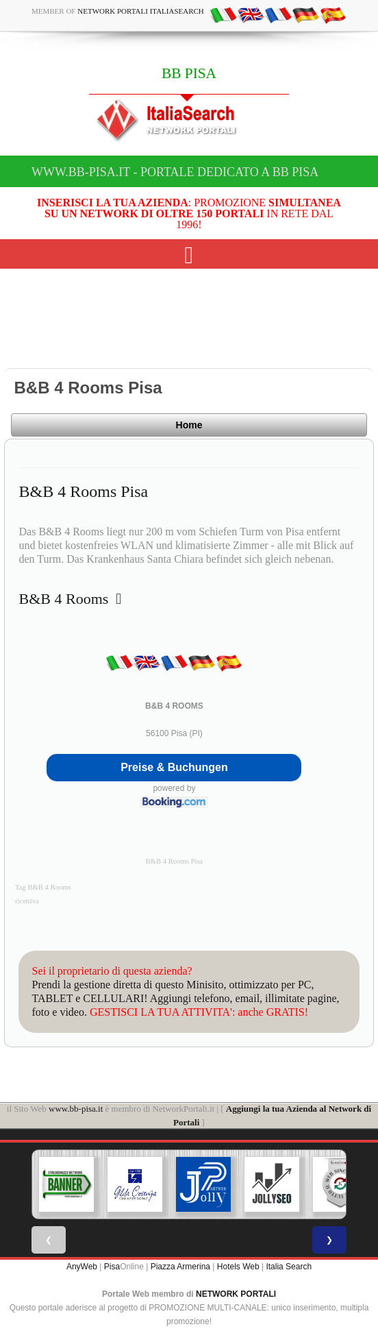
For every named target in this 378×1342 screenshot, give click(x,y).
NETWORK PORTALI (236, 1294)
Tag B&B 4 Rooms (43, 887)
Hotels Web (238, 1266)
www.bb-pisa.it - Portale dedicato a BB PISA (175, 172)
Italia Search (289, 1266)
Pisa (112, 1266)
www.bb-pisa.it (76, 1108)
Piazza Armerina (180, 1266)
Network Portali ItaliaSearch (140, 11)
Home (189, 424)
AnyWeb (81, 1266)
